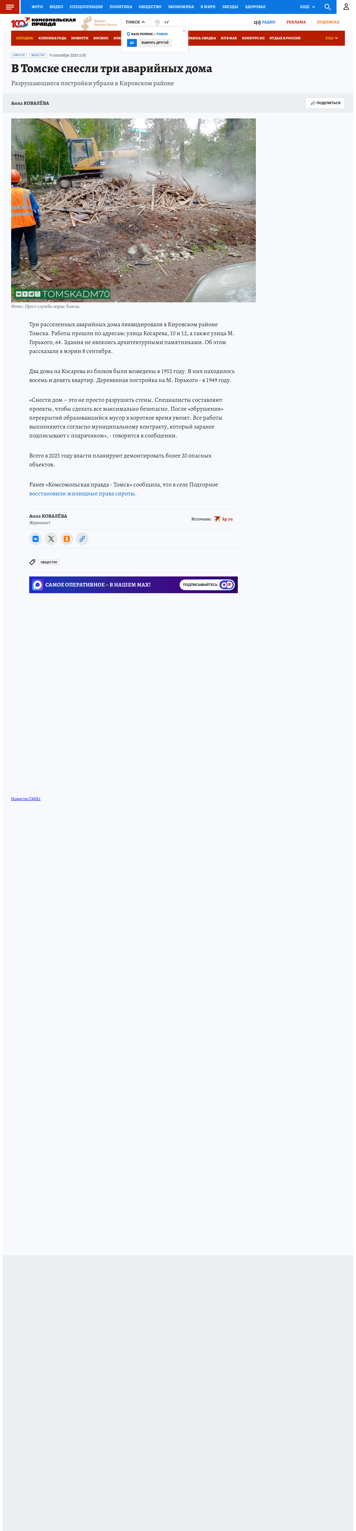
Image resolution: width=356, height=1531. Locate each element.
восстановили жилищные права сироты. (83, 493)
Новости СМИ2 (26, 799)
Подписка (328, 22)
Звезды (230, 6)
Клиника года (52, 38)
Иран (118, 38)
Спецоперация (86, 6)
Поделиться (325, 103)
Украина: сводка (200, 38)
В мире (208, 6)
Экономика (181, 6)
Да (132, 43)
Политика (121, 6)
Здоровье (255, 6)
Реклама (296, 22)
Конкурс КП (253, 38)
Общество (150, 6)
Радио (268, 22)
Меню (7, 6)
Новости (79, 38)
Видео (56, 6)
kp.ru (227, 519)
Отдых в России (285, 38)
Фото (37, 6)
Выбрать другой (155, 43)
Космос (100, 38)
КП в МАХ (229, 38)
